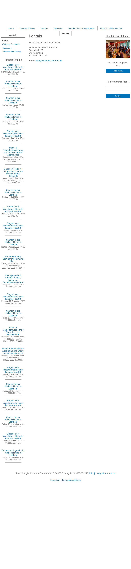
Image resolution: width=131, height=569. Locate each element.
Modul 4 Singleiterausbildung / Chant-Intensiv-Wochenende (13, 331)
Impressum (7, 48)
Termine (44, 28)
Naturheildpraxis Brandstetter (81, 28)
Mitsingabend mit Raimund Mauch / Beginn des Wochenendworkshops (13, 279)
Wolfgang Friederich (10, 44)
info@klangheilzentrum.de (49, 60)
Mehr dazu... (118, 70)
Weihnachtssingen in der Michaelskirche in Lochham (13, 452)
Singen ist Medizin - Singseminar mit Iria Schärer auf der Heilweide (13, 172)
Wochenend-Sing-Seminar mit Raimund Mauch (13, 259)
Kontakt (5, 40)
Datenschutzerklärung (11, 51)
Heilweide (58, 28)
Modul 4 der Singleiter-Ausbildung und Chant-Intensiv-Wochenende (13, 351)
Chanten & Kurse (27, 28)
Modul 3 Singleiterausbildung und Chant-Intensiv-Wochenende (13, 151)
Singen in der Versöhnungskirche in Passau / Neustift (13, 67)
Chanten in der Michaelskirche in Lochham (13, 84)
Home (11, 28)
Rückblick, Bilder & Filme (111, 28)
